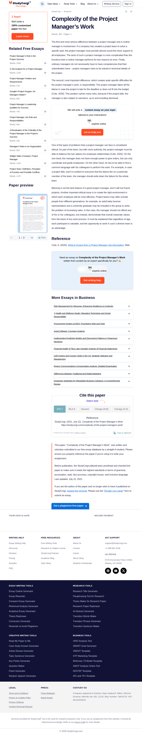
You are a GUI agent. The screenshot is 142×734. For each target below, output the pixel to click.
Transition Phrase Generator (87, 621)
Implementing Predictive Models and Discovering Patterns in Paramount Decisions (85, 340)
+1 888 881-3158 (112, 548)
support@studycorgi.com (116, 543)
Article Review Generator (21, 651)
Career (76, 553)
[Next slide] (31, 237)
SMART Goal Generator (85, 646)
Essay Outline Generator (21, 591)
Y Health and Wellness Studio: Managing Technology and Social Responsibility (82, 315)
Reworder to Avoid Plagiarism (23, 626)
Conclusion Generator (20, 621)
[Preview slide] (11, 237)
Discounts (15, 548)
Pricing (12, 558)
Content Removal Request (20, 706)
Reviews (13, 553)
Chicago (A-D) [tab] (121, 409)
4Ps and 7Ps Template (84, 676)
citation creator (80, 433)
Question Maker (17, 666)
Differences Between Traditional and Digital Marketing (77, 373)
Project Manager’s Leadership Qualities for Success (23, 106)
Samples (13, 563)
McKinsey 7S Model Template (87, 661)
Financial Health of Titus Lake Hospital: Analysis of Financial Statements (85, 348)
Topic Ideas (46, 563)
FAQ (11, 568)
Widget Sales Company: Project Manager (24, 157)
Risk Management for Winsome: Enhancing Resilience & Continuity (83, 306)
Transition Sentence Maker (86, 626)
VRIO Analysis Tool (82, 641)
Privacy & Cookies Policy (20, 697)
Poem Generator (17, 671)
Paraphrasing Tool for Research (88, 596)
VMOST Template (81, 651)
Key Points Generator (19, 661)
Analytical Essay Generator (22, 611)
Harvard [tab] (85, 409)
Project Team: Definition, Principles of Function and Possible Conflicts (25, 170)
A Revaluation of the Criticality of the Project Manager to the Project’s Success (25, 133)
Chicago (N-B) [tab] (101, 409)
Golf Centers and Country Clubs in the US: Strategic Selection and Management (83, 357)
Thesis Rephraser (17, 616)
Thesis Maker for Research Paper (89, 601)
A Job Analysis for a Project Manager (26, 69)
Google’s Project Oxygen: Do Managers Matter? (22, 93)
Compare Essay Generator (22, 601)
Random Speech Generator (22, 676)
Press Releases (48, 693)
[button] (128, 4)
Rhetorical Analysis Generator (23, 606)
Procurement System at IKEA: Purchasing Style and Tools (79, 323)
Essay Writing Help (17, 543)
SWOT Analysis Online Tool (86, 666)
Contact (76, 548)
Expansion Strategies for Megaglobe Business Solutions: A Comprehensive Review (87, 382)
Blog (83, 4)
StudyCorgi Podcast (50, 553)
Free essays (21, 6)
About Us (77, 543)
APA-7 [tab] (60, 409)
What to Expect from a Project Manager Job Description (96, 245)
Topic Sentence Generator (22, 656)
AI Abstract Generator (83, 611)
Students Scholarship (82, 563)
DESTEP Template (82, 671)
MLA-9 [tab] (72, 409)
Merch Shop (78, 558)
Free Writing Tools (49, 543)
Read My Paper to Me (20, 641)
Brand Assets (47, 697)
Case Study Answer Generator (24, 646)
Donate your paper (113, 491)
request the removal (77, 491)
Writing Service (111, 4)
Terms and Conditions (18, 693)
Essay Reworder (17, 596)
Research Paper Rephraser (86, 606)
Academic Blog (47, 558)
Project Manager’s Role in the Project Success (23, 57)
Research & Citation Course (53, 548)
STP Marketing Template (85, 656)
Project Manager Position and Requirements (23, 80)
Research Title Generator (85, 591)
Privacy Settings (16, 702)
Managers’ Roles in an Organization (25, 146)
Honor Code (79, 722)
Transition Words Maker (84, 616)
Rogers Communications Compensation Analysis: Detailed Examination (85, 366)
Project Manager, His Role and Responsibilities (23, 119)
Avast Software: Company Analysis (69, 331)
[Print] (42, 237)
